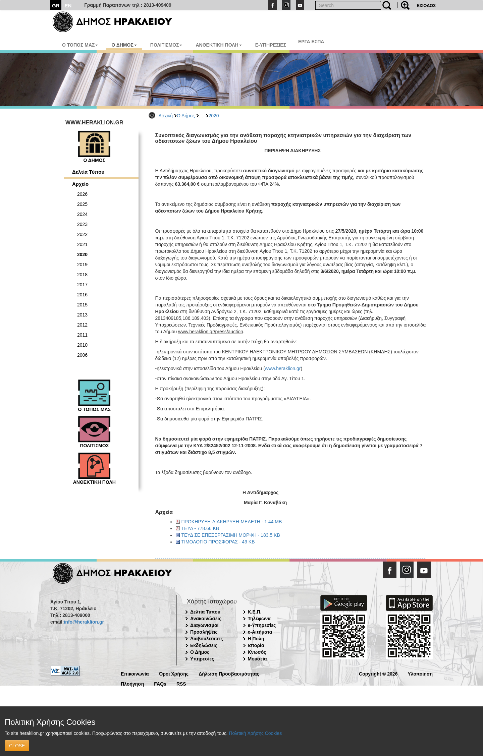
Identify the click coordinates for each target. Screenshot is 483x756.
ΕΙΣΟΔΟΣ (426, 5)
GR (56, 5)
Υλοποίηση (420, 673)
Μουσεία (257, 658)
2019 (82, 264)
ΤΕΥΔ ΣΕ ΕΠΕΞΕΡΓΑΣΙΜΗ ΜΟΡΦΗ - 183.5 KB (230, 535)
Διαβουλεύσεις (206, 638)
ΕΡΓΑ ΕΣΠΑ (311, 41)
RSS (181, 683)
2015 (82, 304)
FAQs (160, 683)
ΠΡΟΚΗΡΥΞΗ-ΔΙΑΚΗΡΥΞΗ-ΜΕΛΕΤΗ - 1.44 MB (231, 521)
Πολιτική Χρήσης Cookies (255, 733)
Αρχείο (80, 184)
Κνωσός (257, 652)
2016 (82, 294)
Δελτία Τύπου (88, 172)
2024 (82, 214)
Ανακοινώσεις (205, 618)
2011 (82, 335)
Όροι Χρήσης (174, 673)
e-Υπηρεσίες (262, 625)
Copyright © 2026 (378, 673)
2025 (82, 204)
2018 (82, 274)
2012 (82, 325)
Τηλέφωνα (259, 618)
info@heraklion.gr (84, 622)
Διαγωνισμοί (204, 625)
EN (68, 5)
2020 (213, 115)
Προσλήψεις (204, 632)
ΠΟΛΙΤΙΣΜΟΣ (166, 45)
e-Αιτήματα (260, 632)
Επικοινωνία (135, 673)
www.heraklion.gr (283, 368)
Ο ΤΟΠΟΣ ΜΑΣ (80, 45)
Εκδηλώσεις (203, 645)
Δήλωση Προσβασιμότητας (229, 673)
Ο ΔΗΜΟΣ (124, 45)
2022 (82, 234)
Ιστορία (256, 645)
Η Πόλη (256, 638)
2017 (82, 284)
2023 (82, 224)
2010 (82, 345)
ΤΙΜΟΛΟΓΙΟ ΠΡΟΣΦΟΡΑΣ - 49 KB (218, 541)
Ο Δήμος (186, 115)
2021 (82, 244)
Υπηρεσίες (202, 658)
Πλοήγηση (132, 683)
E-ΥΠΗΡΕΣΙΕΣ (270, 45)
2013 (82, 314)
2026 (82, 194)
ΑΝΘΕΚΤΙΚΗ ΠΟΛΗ (218, 45)
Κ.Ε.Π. (255, 612)
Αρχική (166, 115)
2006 (82, 355)
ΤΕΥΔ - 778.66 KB (200, 528)
